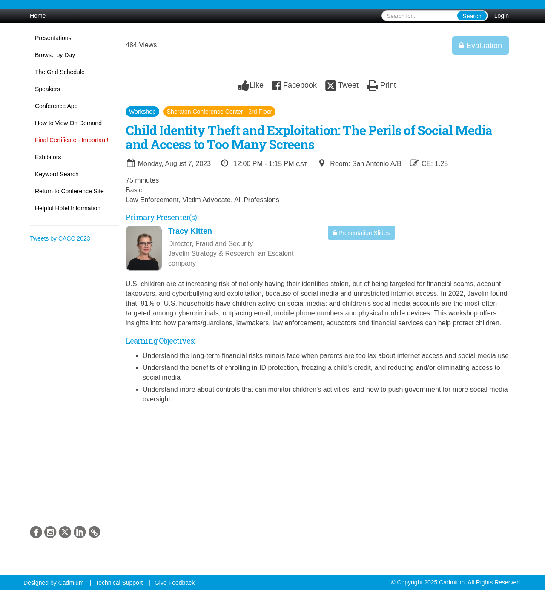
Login (501, 15)
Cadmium (71, 582)
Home (38, 15)
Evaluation (480, 45)
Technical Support (119, 582)
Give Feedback (175, 582)
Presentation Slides (361, 232)
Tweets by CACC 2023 (60, 238)
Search (471, 16)
